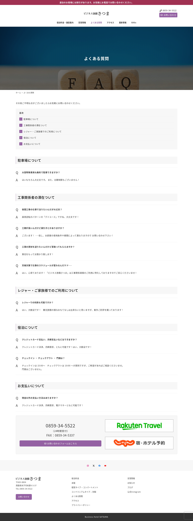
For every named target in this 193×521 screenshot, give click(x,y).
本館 (73, 483)
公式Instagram (134, 492)
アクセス (75, 500)
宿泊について (30, 137)
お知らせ (131, 483)
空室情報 (131, 478)
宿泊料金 (75, 478)
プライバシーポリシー (81, 505)
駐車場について (31, 119)
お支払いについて (32, 143)
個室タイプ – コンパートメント (85, 487)
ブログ (130, 487)
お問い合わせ (168, 14)
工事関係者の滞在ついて (35, 125)
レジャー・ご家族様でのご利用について (43, 131)
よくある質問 (77, 496)
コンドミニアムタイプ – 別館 (84, 492)
